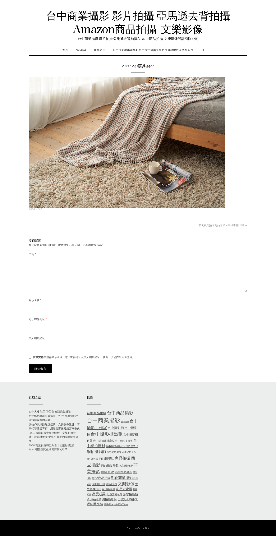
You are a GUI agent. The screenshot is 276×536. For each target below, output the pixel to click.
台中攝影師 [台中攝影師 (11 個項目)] (116, 428)
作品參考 (81, 50)
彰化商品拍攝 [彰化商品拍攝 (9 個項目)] (101, 478)
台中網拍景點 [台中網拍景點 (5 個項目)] (129, 452)
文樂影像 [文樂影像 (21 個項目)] (126, 483)
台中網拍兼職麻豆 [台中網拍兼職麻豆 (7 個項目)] (104, 440)
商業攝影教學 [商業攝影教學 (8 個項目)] (123, 472)
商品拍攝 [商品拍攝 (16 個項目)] (122, 458)
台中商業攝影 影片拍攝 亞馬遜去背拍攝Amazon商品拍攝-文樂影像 (138, 23)
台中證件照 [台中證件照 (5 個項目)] (92, 458)
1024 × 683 (35, 209)
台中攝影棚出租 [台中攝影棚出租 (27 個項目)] (107, 434)
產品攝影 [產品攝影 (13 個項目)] (99, 494)
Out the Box (143, 528)
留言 (32, 254)
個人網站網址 (37, 338)
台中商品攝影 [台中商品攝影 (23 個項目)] (120, 412)
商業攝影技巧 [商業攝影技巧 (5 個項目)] (107, 472)
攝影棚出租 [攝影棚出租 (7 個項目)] (98, 484)
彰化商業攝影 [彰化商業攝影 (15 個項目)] (122, 477)
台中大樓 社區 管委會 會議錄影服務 (50, 411)
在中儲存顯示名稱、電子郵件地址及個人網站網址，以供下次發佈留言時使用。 (84, 357)
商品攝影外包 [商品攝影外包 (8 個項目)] (109, 465)
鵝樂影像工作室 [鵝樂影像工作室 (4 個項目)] (120, 504)
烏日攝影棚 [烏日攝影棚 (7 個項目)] (108, 489)
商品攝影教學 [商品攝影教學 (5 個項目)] (126, 465)
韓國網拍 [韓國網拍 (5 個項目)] (108, 504)
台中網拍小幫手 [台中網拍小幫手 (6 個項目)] (124, 440)
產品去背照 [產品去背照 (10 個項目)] (124, 489)
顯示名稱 (35, 300)
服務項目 (100, 50)
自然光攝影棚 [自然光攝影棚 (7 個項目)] (126, 499)
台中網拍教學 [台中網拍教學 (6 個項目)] (114, 452)
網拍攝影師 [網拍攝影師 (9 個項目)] (109, 499)
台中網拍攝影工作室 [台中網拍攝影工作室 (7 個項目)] (118, 446)
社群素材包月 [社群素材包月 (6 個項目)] (114, 494)
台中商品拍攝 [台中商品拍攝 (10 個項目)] (96, 413)
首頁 (65, 50)
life (204, 50)
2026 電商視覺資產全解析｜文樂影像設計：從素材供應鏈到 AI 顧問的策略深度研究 (53, 436)
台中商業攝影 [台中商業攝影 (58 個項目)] (103, 420)
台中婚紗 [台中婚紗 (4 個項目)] (125, 421)
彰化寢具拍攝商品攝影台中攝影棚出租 (222, 225)
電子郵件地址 (38, 319)
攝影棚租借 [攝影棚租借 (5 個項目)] (111, 484)
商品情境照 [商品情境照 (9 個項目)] (106, 458)
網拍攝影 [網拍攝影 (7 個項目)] (95, 499)
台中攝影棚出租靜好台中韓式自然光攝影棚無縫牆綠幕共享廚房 (153, 50)
